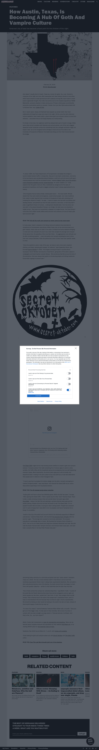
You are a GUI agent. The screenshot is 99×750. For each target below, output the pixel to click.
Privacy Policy (58, 401)
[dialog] (49, 375)
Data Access (49, 401)
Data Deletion (40, 401)
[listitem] (49, 370)
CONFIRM (38, 395)
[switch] (69, 373)
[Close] (76, 348)
